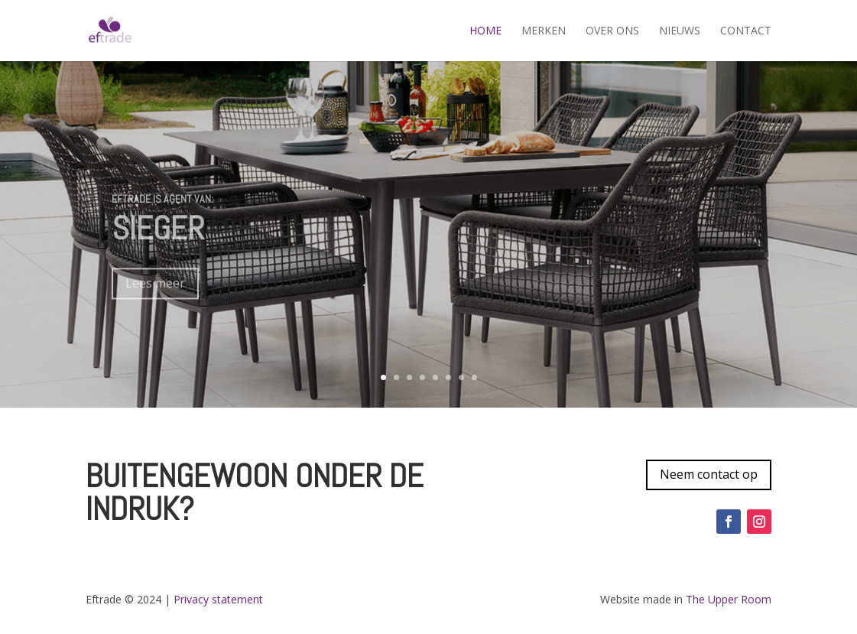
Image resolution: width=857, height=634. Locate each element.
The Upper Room (727, 599)
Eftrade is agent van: (162, 209)
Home (485, 31)
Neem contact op (709, 474)
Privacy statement (218, 599)
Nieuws (679, 31)
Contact (745, 31)
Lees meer (155, 292)
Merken (543, 31)
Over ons (612, 31)
